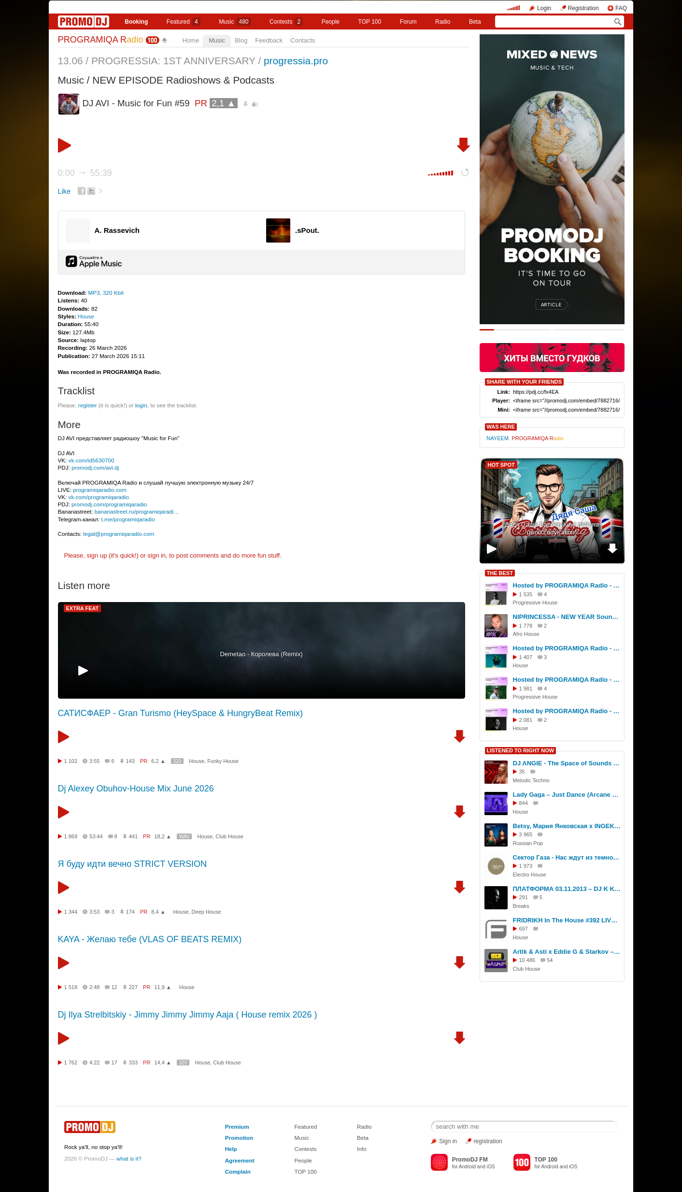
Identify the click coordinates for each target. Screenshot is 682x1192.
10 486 (527, 960)
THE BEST (500, 573)
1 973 (526, 866)
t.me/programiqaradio (128, 519)
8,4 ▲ (158, 912)
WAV (184, 836)
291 (523, 897)
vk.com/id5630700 (91, 460)
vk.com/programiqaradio (99, 497)
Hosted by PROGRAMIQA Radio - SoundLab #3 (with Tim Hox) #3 (567, 711)
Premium (237, 1126)
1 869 (71, 836)
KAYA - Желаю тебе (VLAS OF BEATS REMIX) (150, 939)
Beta (475, 21)
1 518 (71, 987)
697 (523, 929)
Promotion (239, 1138)
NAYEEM (497, 438)
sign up (96, 555)
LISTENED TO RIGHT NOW (520, 750)
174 (130, 912)
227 (133, 987)
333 (133, 1062)
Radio (442, 21)
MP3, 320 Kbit (105, 292)
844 (523, 803)
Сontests (286, 21)
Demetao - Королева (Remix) (261, 654)
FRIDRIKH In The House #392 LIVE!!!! (567, 920)
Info (362, 1149)
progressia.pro (296, 60)
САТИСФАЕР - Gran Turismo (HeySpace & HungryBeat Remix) (180, 713)
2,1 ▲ (224, 103)
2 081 (526, 720)
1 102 (71, 761)
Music (235, 21)
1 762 (71, 1062)
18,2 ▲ (162, 836)
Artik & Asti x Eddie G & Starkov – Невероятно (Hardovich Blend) (567, 951)
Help (231, 1149)
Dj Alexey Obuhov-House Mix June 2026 (136, 788)
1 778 (526, 626)
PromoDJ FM (470, 1159)
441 (133, 836)
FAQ (621, 8)
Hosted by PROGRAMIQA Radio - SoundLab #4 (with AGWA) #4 (567, 585)
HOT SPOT (501, 465)
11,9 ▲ (162, 987)
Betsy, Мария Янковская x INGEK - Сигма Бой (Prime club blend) (567, 826)
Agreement (240, 1160)
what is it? (129, 1158)
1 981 (526, 688)
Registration (583, 8)
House (86, 316)
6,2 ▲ (158, 761)
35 (522, 772)
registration (487, 1141)
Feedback (269, 40)
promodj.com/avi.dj (95, 467)
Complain (238, 1171)
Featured (183, 21)
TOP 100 (370, 21)
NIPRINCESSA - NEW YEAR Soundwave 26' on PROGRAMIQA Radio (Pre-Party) (567, 617)
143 (130, 761)
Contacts (302, 40)
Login (544, 8)
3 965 (526, 834)
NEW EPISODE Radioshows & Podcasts (183, 80)
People (331, 21)
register (87, 405)
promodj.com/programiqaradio (109, 504)
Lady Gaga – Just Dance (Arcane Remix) (567, 794)
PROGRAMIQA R (100, 39)
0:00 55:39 (85, 173)
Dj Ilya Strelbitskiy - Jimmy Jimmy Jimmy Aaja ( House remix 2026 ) (187, 1015)
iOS (491, 1166)
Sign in (448, 1141)
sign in (157, 555)
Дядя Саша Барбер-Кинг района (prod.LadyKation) (552, 528)
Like (64, 191)
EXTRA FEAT (82, 608)
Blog (241, 40)
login (141, 405)
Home (191, 40)
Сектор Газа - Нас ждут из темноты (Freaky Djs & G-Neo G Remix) (567, 857)
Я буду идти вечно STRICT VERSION (132, 864)
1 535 (526, 594)
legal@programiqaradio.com (118, 534)
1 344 (71, 912)
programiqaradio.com (99, 490)
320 (177, 761)
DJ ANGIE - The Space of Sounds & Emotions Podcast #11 (567, 763)
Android (467, 1166)
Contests (305, 1149)
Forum (408, 21)
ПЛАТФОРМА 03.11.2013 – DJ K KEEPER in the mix (567, 889)
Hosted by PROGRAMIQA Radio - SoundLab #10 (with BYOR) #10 (567, 648)
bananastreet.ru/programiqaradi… (137, 511)
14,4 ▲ (162, 1062)
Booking (136, 21)
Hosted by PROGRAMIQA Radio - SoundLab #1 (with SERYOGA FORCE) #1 (567, 679)
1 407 (526, 657)
